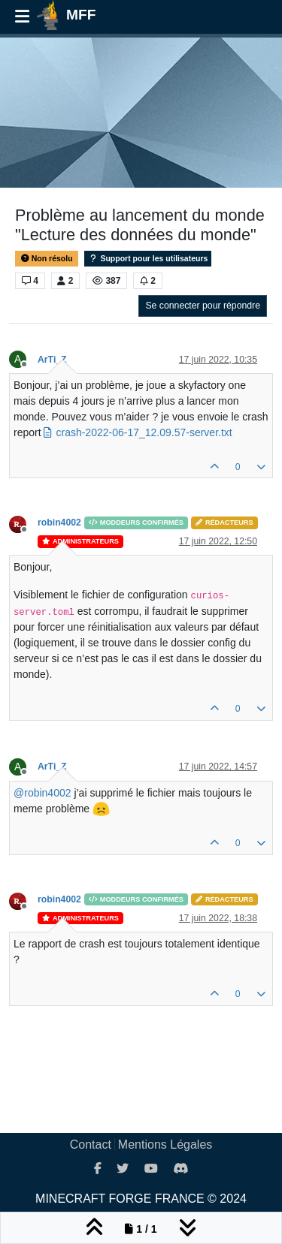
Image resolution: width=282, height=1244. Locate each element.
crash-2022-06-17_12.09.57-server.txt (144, 432)
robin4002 (59, 522)
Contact (90, 1144)
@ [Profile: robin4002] (42, 793)
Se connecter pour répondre (202, 305)
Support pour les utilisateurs (148, 259)
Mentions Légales (165, 1144)
